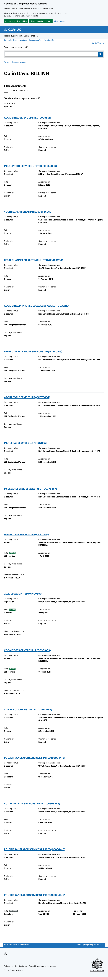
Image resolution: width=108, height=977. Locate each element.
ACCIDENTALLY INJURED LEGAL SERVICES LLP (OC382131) (37, 305)
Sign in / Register (98, 43)
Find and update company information (21, 36)
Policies (7, 966)
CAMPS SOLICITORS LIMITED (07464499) (28, 709)
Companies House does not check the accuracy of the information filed (29, 40)
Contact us (23, 966)
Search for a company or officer (17, 47)
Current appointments (16, 90)
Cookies (14, 966)
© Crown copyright (97, 971)
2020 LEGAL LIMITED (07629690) (23, 593)
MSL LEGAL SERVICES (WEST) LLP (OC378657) (30, 488)
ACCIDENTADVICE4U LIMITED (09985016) (28, 117)
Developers (51, 966)
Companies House (16, 970)
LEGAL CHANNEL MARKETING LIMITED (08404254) (33, 260)
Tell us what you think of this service (16, 945)
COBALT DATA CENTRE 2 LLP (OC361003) (27, 650)
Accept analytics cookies (16, 21)
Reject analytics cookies (41, 21)
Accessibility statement (37, 966)
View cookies (59, 21)
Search (100, 54)
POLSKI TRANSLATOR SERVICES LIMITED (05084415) (34, 757)
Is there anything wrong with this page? (90, 945)
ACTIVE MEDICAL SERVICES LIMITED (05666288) (32, 803)
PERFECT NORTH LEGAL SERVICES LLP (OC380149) (33, 351)
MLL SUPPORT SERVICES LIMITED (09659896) (30, 165)
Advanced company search (15, 62)
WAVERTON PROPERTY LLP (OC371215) (26, 534)
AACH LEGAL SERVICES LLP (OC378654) (27, 397)
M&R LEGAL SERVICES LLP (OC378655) (26, 442)
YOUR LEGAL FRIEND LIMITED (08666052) (28, 211)
